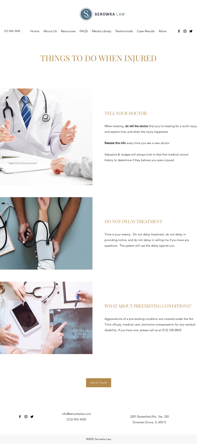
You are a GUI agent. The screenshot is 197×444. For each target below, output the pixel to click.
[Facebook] (179, 31)
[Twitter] (191, 31)
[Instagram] (185, 31)
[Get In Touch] (98, 382)
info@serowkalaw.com (76, 414)
